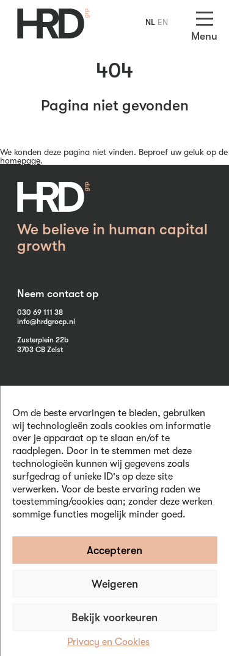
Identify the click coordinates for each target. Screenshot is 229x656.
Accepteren (114, 550)
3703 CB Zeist (40, 349)
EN (163, 22)
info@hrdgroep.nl (46, 321)
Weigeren (115, 584)
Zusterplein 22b (42, 340)
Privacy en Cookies (108, 641)
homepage (20, 160)
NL (150, 22)
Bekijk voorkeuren (114, 617)
